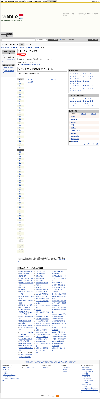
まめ (20, 156)
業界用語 (33, 361)
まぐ (20, 189)
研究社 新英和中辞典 (25, 305)
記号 (86, 103)
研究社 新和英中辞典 (42, 298)
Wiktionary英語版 (41, 330)
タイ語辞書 (55, 346)
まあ (20, 83)
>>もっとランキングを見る (90, 144)
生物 (52, 362)
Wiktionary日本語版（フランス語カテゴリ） (42, 350)
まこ (20, 103)
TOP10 (73, 114)
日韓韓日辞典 (37, 1)
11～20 (83, 114)
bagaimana (75, 139)
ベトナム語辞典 (86, 384)
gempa (73, 133)
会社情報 (65, 369)
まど (20, 215)
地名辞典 (22, 287)
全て (4, 55)
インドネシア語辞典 (17, 47)
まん (20, 182)
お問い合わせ (46, 367)
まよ (20, 165)
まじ (20, 198)
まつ (20, 121)
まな (20, 127)
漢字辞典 (55, 292)
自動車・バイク (53, 361)
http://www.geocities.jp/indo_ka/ (30, 64)
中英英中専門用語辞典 (59, 339)
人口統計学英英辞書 (25, 339)
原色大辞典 (39, 276)
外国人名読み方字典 (25, 280)
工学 (62, 361)
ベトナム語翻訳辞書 (25, 354)
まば (20, 218)
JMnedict (22, 323)
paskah (73, 122)
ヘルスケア (37, 362)
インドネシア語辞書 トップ (10, 44)
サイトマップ (7, 376)
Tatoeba (38, 310)
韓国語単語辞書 (41, 341)
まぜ (20, 202)
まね (20, 134)
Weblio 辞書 (5, 47)
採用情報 (65, 371)
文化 (27, 362)
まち (20, 119)
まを (20, 180)
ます (20, 110)
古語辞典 (44, 1)
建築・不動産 (68, 361)
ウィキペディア (57, 289)
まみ (20, 152)
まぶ (20, 222)
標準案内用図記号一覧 (59, 276)
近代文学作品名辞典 (58, 285)
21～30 (93, 114)
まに (20, 130)
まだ (20, 207)
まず (20, 200)
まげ (20, 191)
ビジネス (27, 361)
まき (20, 97)
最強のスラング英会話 (43, 323)
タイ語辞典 (85, 382)
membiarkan (75, 136)
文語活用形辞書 (24, 274)
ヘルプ (5, 371)
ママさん (53, 79)
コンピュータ (40, 361)
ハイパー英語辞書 (25, 309)
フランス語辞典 (86, 378)
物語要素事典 (40, 278)
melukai (74, 119)
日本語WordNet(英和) (59, 314)
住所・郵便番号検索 (58, 287)
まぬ (20, 132)
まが (20, 185)
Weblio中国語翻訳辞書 (59, 336)
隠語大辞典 (39, 280)
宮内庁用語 (55, 274)
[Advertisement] (65, 18)
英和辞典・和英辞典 (87, 371)
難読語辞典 (22, 276)
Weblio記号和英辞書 (25, 325)
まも (20, 158)
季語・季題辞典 (57, 282)
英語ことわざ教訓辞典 (59, 307)
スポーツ (47, 362)
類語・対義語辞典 (9, 1)
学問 (74, 361)
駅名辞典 (38, 285)
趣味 (42, 362)
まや (20, 160)
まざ (20, 196)
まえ (20, 90)
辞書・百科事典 (69, 362)
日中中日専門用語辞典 (43, 334)
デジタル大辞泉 (41, 271)
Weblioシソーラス (41, 296)
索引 (22, 44)
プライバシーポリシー (9, 375)
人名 (59, 362)
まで (20, 213)
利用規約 (5, 373)
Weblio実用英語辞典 (42, 301)
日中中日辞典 (28, 1)
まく (20, 99)
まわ (20, 178)
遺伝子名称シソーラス (43, 316)
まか (20, 94)
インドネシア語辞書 (32, 47)
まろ (20, 176)
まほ (20, 147)
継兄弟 (30, 79)
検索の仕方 (6, 369)
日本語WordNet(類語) (59, 294)
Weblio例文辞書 (24, 341)
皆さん (73, 128)
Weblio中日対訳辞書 (25, 345)
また (20, 116)
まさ (20, 105)
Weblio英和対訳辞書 (58, 332)
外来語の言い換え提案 (26, 278)
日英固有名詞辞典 (57, 316)
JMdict (38, 303)
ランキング (29, 44)
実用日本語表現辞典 (25, 271)
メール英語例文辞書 (42, 321)
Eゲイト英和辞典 (24, 307)
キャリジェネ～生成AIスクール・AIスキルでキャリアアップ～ (89, 389)
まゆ (20, 163)
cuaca (73, 117)
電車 (46, 361)
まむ (20, 154)
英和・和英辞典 (19, 1)
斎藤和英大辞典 (24, 336)
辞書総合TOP (95, 1)
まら (20, 167)
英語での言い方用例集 (59, 301)
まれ (20, 174)
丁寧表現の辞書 (41, 274)
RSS (57, 396)
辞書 (2, 1)
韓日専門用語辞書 (57, 343)
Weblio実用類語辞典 (42, 294)
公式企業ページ (67, 367)
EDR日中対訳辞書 (25, 343)
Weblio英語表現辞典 (58, 321)
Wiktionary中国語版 (58, 341)
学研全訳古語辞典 (25, 357)
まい (20, 86)
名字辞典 (22, 289)
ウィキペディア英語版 (59, 334)
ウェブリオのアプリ (28, 367)
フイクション (75, 130)
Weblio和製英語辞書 (42, 319)
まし (20, 108)
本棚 (72, 125)
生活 (31, 362)
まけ (20, 101)
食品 (55, 362)
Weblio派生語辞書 (58, 318)
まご (20, 193)
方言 (63, 362)
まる (20, 171)
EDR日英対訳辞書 (25, 321)
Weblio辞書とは (7, 367)
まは (20, 138)
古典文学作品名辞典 (42, 283)
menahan (74, 141)
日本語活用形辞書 (57, 271)
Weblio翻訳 (85, 373)
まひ (20, 141)
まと (20, 125)
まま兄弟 (30, 82)
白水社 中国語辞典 (41, 332)
